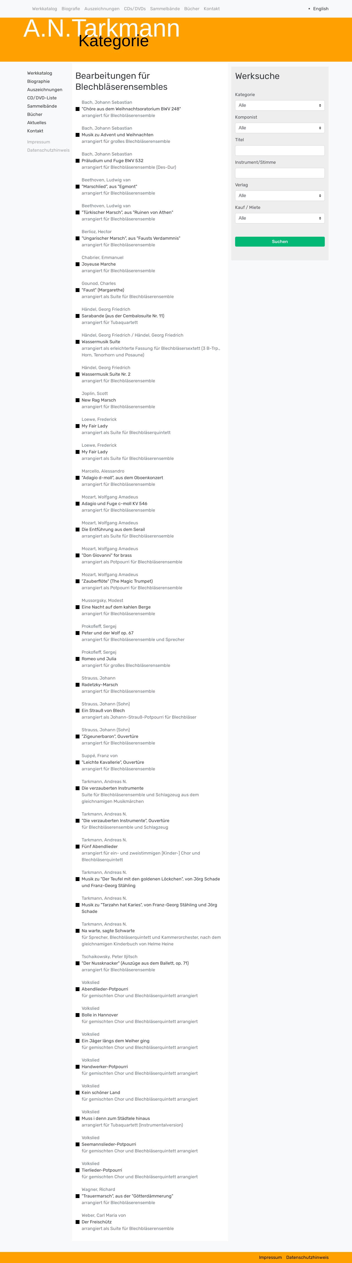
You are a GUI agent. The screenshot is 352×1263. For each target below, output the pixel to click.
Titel (239, 139)
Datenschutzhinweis (46, 150)
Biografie (71, 8)
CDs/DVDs (135, 8)
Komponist (246, 117)
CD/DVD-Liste (42, 97)
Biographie (38, 81)
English (321, 8)
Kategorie (245, 94)
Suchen (280, 241)
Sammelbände (165, 8)
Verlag (241, 184)
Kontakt (212, 8)
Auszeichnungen (102, 8)
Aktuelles (36, 122)
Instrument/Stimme (255, 162)
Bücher (191, 8)
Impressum (38, 141)
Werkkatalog (44, 8)
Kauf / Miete (247, 207)
